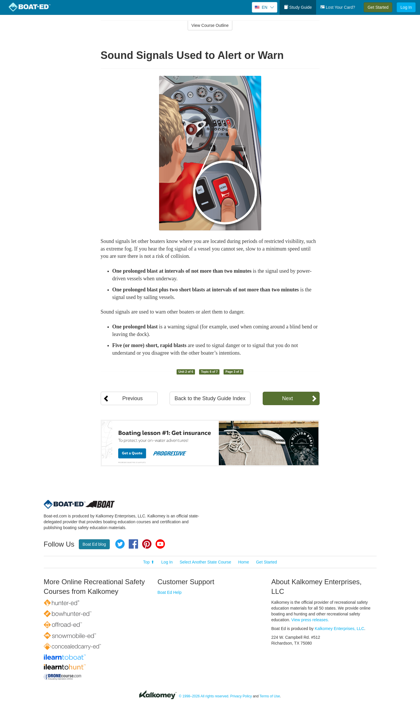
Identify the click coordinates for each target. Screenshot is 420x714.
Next (287, 398)
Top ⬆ (148, 562)
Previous (132, 398)
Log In (406, 7)
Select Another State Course (205, 562)
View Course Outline (210, 25)
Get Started (377, 7)
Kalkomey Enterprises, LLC (339, 628)
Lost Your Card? (337, 7)
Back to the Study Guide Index (210, 398)
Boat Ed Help (170, 592)
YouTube (160, 544)
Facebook (133, 544)
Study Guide (298, 7)
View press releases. (310, 619)
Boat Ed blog (94, 544)
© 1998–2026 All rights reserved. (204, 696)
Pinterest (146, 544)
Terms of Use (269, 696)
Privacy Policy (241, 696)
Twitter (120, 544)
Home (243, 562)
